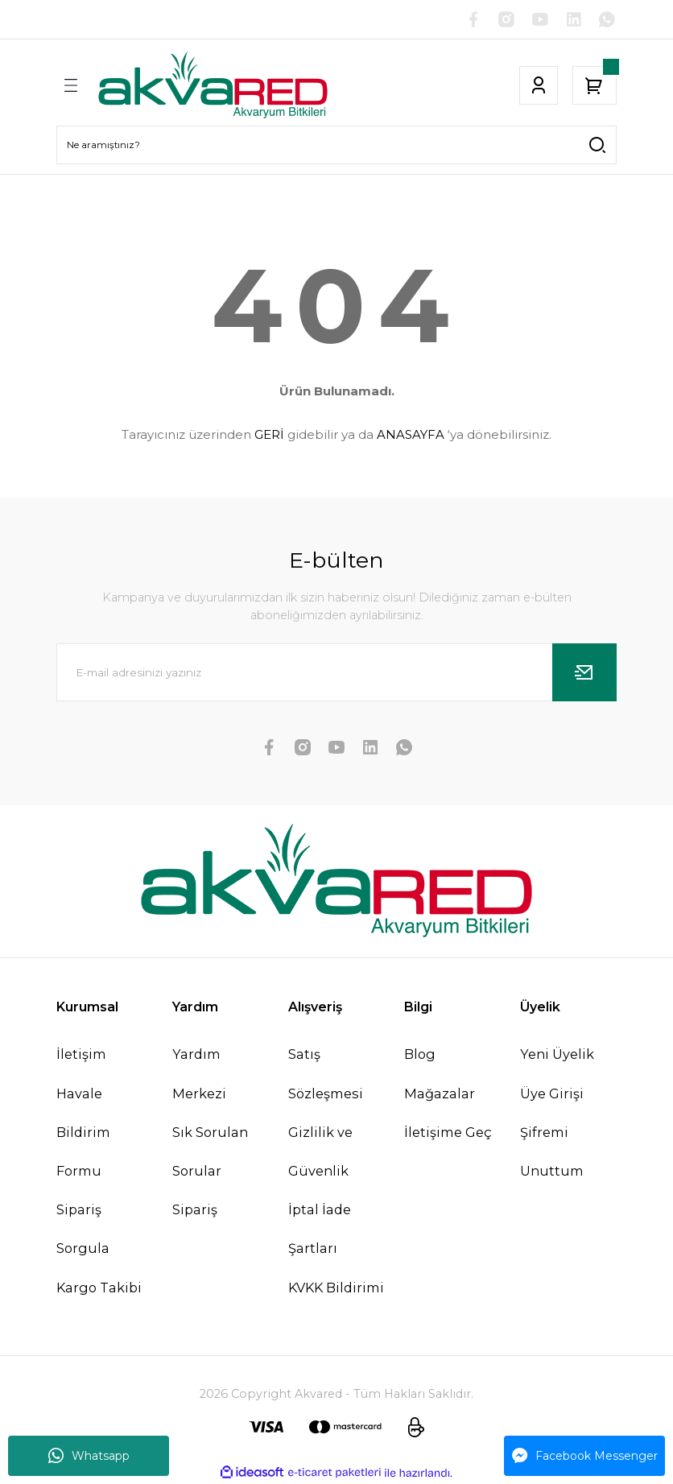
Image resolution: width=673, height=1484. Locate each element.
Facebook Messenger (585, 1456)
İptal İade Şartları (319, 1229)
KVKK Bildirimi (336, 1287)
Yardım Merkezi (199, 1074)
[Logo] (213, 85)
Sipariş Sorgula (82, 1229)
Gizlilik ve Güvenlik (320, 1151)
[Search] (336, 145)
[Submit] (584, 673)
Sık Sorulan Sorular (210, 1151)
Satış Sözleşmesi (325, 1074)
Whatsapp (89, 1456)
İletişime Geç (448, 1132)
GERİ (269, 434)
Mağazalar (439, 1093)
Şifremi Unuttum (552, 1151)
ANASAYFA (410, 434)
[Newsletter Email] (336, 673)
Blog (420, 1055)
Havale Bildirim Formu (83, 1132)
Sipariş (194, 1210)
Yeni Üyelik (557, 1055)
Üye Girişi (552, 1093)
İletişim (81, 1055)
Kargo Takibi (99, 1287)
